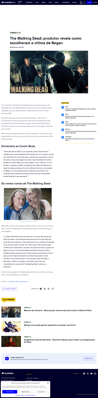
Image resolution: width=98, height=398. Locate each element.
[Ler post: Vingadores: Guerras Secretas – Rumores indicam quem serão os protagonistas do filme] (60, 341)
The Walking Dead (23, 281)
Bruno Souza (14, 47)
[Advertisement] (49, 18)
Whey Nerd (29, 380)
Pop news (81, 2)
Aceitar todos (10, 392)
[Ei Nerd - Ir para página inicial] (6, 2)
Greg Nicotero (11, 281)
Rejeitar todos (25, 392)
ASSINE (89, 2)
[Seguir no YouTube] (91, 373)
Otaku (37, 2)
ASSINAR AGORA (88, 358)
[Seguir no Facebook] (84, 373)
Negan (17, 281)
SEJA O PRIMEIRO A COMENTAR (10, 288)
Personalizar (41, 392)
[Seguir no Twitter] (87, 373)
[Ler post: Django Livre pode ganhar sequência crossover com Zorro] (55, 325)
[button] (48, 383)
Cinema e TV (20, 2)
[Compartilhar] (52, 288)
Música (57, 2)
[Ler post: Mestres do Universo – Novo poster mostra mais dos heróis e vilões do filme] (60, 312)
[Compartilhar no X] (44, 288)
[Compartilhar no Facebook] (40, 288)
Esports (74, 2)
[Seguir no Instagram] (95, 373)
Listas (50, 2)
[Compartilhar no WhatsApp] (48, 288)
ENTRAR (95, 2)
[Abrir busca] (84, 2)
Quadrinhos (29, 2)
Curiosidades (65, 2)
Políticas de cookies (19, 395)
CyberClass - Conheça (32, 378)
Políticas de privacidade (30, 395)
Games (43, 2)
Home (13, 2)
